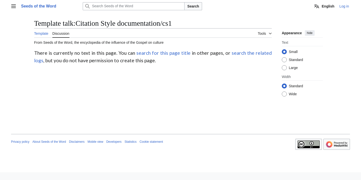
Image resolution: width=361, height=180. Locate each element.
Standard (296, 60)
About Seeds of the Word (49, 142)
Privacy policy (20, 142)
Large (293, 68)
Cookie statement (151, 142)
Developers (114, 142)
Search (193, 6)
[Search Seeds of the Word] (134, 6)
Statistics (131, 142)
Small (293, 52)
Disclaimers (76, 142)
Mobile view (95, 142)
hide (310, 33)
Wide (293, 94)
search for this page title (163, 53)
